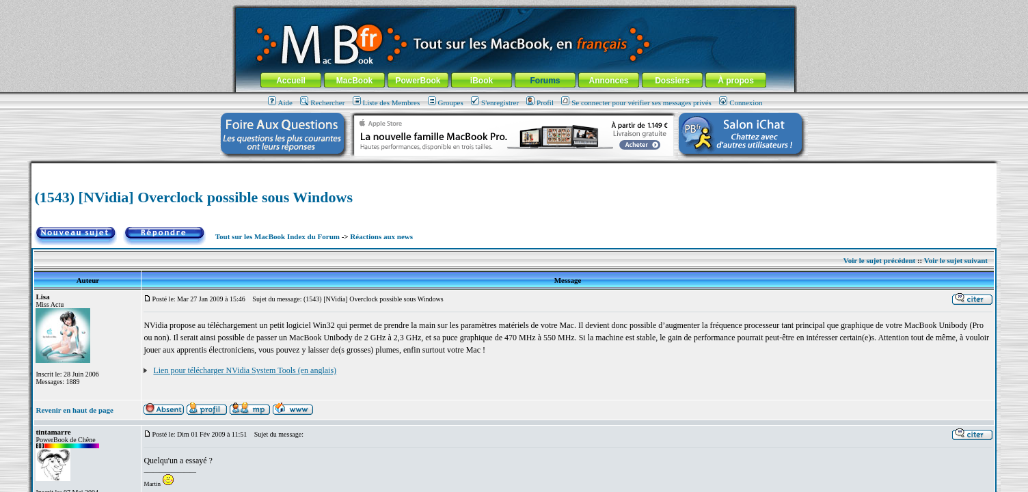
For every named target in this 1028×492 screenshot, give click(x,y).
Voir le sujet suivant (956, 260)
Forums (545, 80)
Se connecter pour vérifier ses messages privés (636, 102)
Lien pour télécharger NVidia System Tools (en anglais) (244, 370)
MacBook (354, 80)
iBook (481, 80)
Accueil (291, 80)
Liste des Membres (386, 102)
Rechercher (322, 102)
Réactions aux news (381, 236)
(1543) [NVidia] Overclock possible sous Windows (193, 197)
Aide (280, 102)
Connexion (740, 102)
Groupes (445, 102)
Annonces (608, 80)
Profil (540, 102)
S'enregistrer (495, 102)
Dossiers (672, 80)
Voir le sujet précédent (879, 260)
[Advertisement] (514, 168)
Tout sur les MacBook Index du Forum (277, 236)
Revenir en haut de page (74, 410)
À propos (736, 80)
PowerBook (417, 80)
